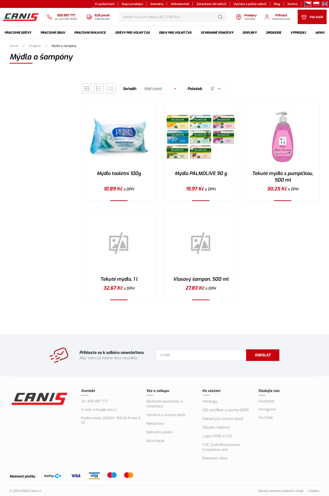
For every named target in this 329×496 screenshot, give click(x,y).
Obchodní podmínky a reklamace (164, 404)
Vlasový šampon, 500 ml (200, 279)
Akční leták (155, 440)
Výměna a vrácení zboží (165, 414)
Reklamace (155, 423)
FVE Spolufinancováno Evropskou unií (221, 447)
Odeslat (263, 355)
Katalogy (209, 401)
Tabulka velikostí (216, 427)
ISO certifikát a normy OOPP (225, 410)
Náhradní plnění (159, 432)
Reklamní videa (214, 458)
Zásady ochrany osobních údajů (280, 491)
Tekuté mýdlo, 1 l (118, 279)
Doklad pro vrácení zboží (222, 418)
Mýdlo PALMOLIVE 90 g (201, 173)
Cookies (313, 491)
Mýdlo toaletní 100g (119, 173)
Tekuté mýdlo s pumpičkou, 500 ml (282, 176)
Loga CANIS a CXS (217, 436)
